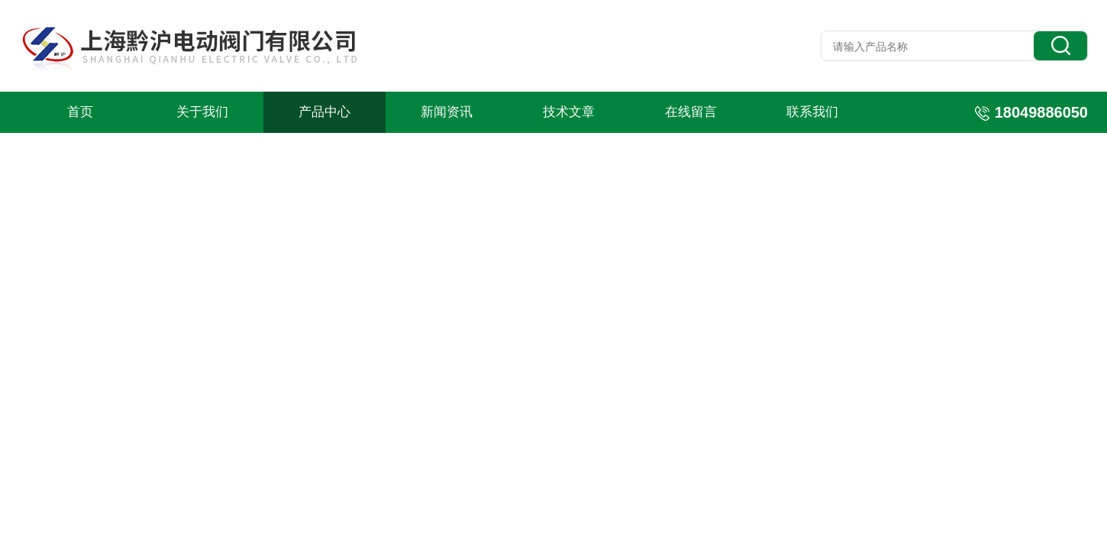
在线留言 (691, 112)
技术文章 (569, 112)
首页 (80, 112)
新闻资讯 (447, 112)
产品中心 (324, 112)
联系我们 (812, 112)
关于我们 (202, 112)
